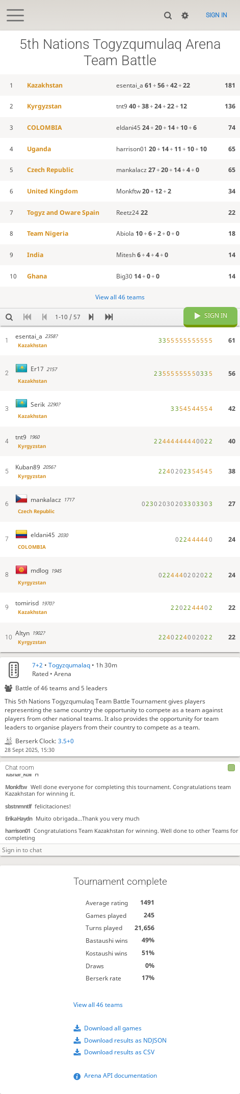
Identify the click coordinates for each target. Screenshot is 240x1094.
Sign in (216, 15)
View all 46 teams (98, 1004)
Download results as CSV (119, 1052)
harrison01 (17, 830)
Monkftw (16, 786)
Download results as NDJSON (125, 1040)
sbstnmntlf (18, 805)
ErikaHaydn (18, 818)
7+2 (37, 665)
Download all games (113, 1028)
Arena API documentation (120, 1075)
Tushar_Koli (18, 773)
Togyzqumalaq (69, 665)
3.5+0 (66, 741)
